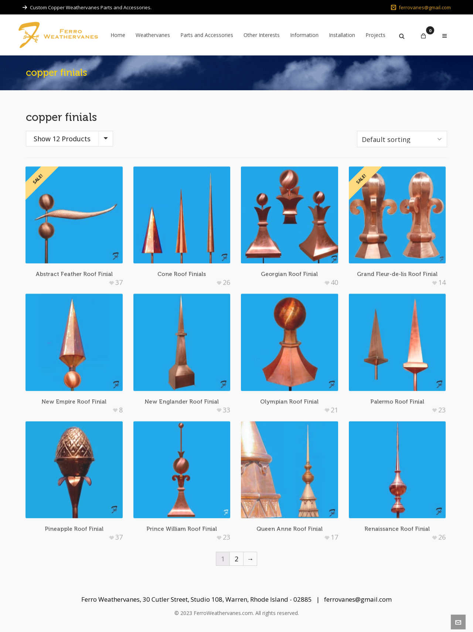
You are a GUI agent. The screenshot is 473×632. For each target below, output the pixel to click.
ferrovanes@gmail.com (421, 7)
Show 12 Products (62, 138)
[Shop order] (402, 139)
